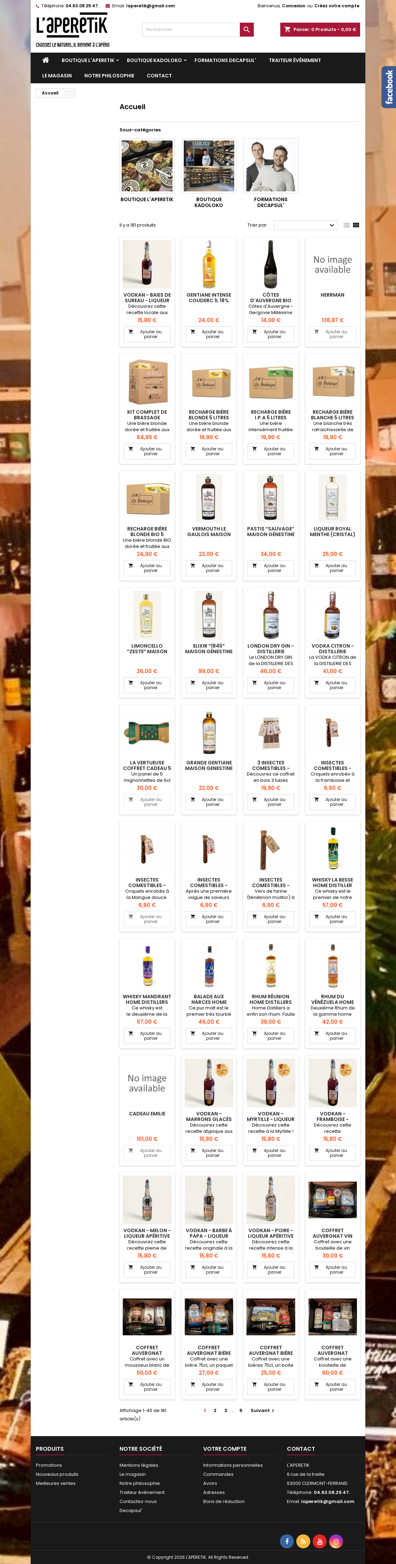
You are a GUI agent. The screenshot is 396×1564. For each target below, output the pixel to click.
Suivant (263, 1410)
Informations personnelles (233, 1465)
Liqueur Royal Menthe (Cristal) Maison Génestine (332, 534)
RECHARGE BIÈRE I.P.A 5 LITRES (271, 415)
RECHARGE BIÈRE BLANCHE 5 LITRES (332, 415)
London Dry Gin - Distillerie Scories (270, 651)
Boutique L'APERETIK (88, 60)
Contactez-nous (138, 1501)
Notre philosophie (109, 75)
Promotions (49, 1465)
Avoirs (210, 1483)
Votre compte (224, 1449)
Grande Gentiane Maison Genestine (209, 765)
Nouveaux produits (57, 1474)
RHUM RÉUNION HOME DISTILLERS (271, 999)
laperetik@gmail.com (150, 6)
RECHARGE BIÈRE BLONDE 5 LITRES (209, 415)
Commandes (218, 1474)
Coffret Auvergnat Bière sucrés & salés (209, 1353)
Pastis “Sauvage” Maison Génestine (271, 531)
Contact (159, 75)
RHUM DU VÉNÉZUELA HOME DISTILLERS (332, 1002)
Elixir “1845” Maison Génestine (209, 648)
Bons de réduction (224, 1501)
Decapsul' (131, 1510)
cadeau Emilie (147, 1113)
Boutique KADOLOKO (154, 60)
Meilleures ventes (56, 1483)
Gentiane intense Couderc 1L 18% (208, 297)
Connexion (293, 6)
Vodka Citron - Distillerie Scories (333, 651)
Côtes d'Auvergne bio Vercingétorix (270, 300)
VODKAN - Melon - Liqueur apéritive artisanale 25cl (147, 1236)
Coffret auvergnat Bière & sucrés (271, 1353)
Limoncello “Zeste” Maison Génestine (147, 651)
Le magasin (57, 75)
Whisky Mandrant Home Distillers (147, 999)
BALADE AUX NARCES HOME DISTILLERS (209, 1002)
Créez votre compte (336, 6)
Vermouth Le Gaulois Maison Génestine (209, 534)
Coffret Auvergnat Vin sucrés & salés (332, 1236)
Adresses (214, 1492)
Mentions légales (139, 1465)
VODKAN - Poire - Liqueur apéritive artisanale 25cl (271, 1236)
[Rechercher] (198, 30)
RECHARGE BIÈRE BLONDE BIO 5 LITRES (147, 534)
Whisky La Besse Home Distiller (332, 882)
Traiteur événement (295, 60)
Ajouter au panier (145, 334)
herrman (332, 294)
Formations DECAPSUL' (225, 60)
